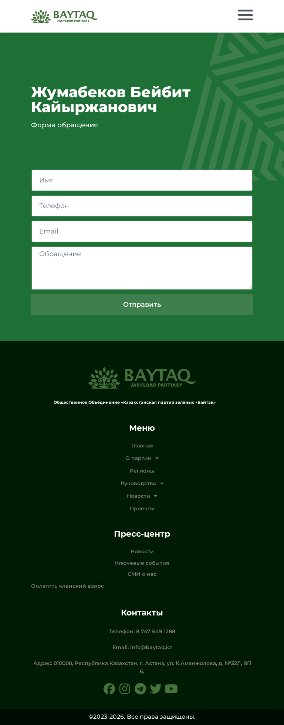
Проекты (142, 508)
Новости (142, 496)
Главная (142, 445)
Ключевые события (142, 563)
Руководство (142, 483)
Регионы (142, 470)
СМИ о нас (142, 574)
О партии (142, 458)
